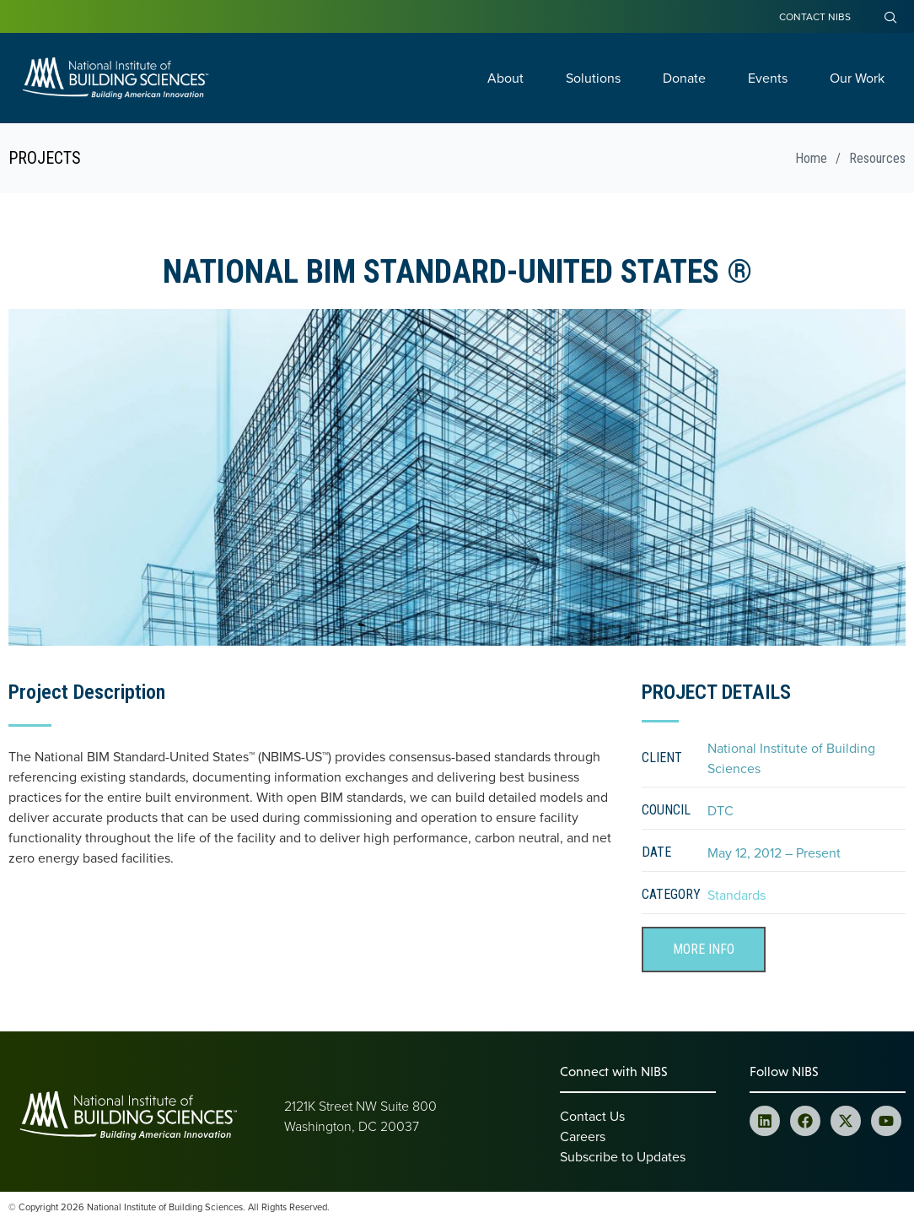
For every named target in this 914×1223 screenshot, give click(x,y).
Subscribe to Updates (623, 1156)
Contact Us (592, 1116)
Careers (582, 1136)
